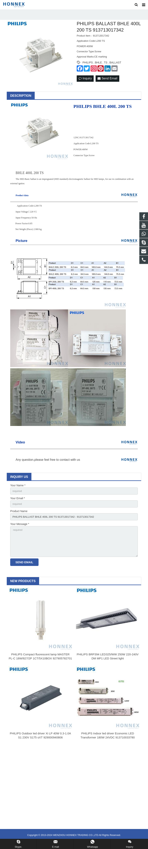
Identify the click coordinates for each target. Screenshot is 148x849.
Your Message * (19, 528)
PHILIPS (87, 65)
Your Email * (17, 501)
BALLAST (115, 65)
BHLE (98, 65)
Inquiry (85, 82)
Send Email (107, 82)
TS (105, 65)
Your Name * (17, 488)
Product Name (18, 515)
